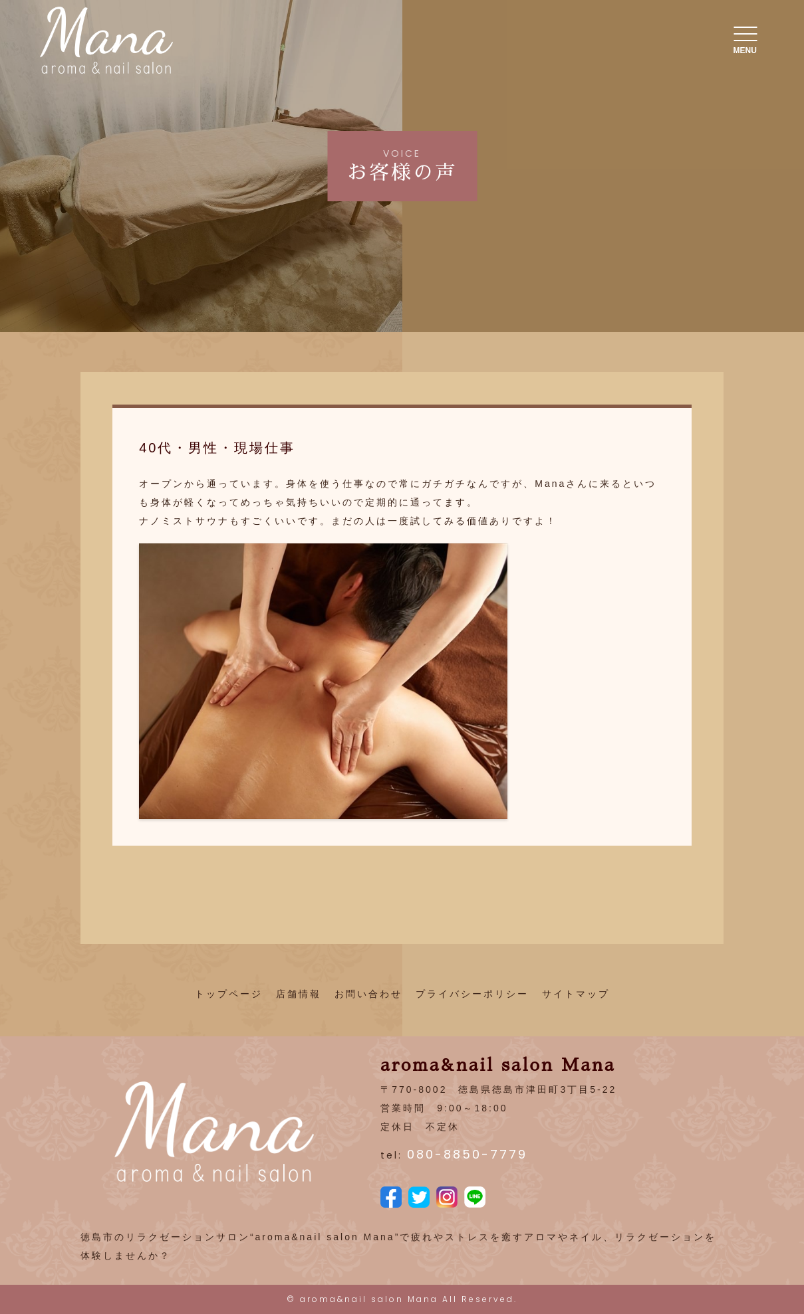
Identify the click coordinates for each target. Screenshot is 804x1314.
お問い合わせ (368, 993)
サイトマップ (576, 993)
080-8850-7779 (467, 1154)
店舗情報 (298, 993)
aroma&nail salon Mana (369, 1299)
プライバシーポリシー (472, 993)
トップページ (229, 993)
